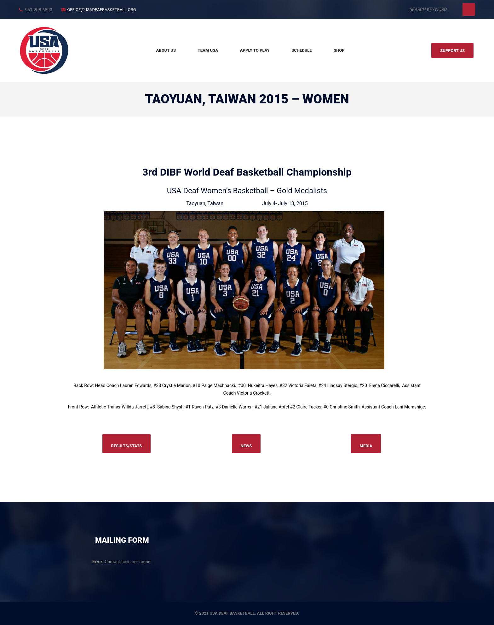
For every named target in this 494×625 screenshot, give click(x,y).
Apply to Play (255, 50)
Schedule (301, 50)
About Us (166, 50)
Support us (452, 50)
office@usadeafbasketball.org (101, 9)
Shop (339, 50)
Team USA (208, 50)
